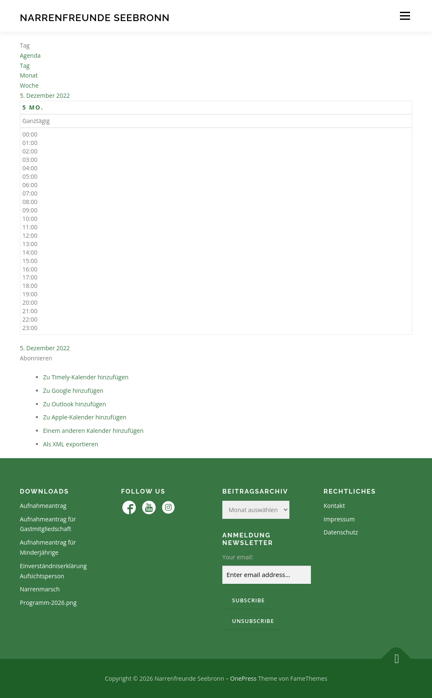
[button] (36, 358)
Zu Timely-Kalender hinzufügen (86, 377)
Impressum (339, 519)
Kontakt (334, 506)
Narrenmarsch (40, 589)
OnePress (243, 678)
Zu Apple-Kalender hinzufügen (84, 417)
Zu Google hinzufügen (73, 391)
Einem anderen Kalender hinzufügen (93, 431)
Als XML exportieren (70, 444)
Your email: (238, 557)
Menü (404, 16)
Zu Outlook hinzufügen (74, 404)
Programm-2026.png (48, 603)
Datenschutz (341, 532)
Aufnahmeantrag (43, 506)
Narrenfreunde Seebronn (95, 17)
